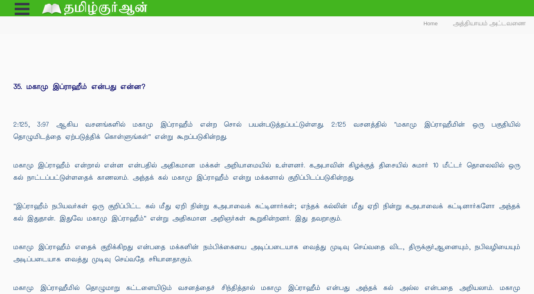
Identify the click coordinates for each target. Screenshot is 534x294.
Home (431, 23)
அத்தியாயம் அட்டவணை (489, 23)
